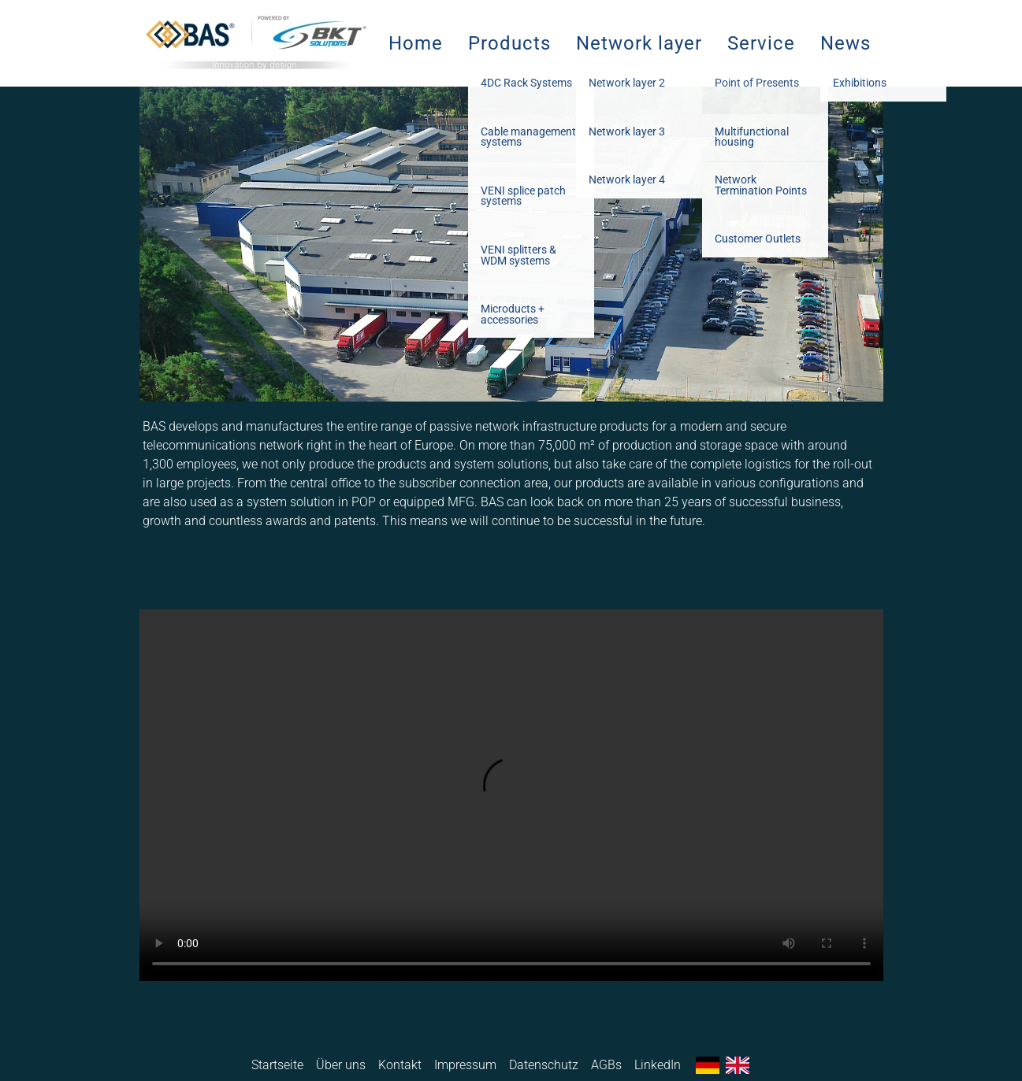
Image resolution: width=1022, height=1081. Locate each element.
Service (761, 43)
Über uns (341, 1064)
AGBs (606, 1064)
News (845, 43)
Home (415, 43)
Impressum (465, 1064)
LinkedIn (657, 1064)
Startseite (277, 1064)
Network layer (639, 43)
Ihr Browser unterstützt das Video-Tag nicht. (511, 795)
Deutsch (707, 1066)
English (737, 1066)
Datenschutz (543, 1064)
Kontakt (400, 1064)
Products (509, 43)
